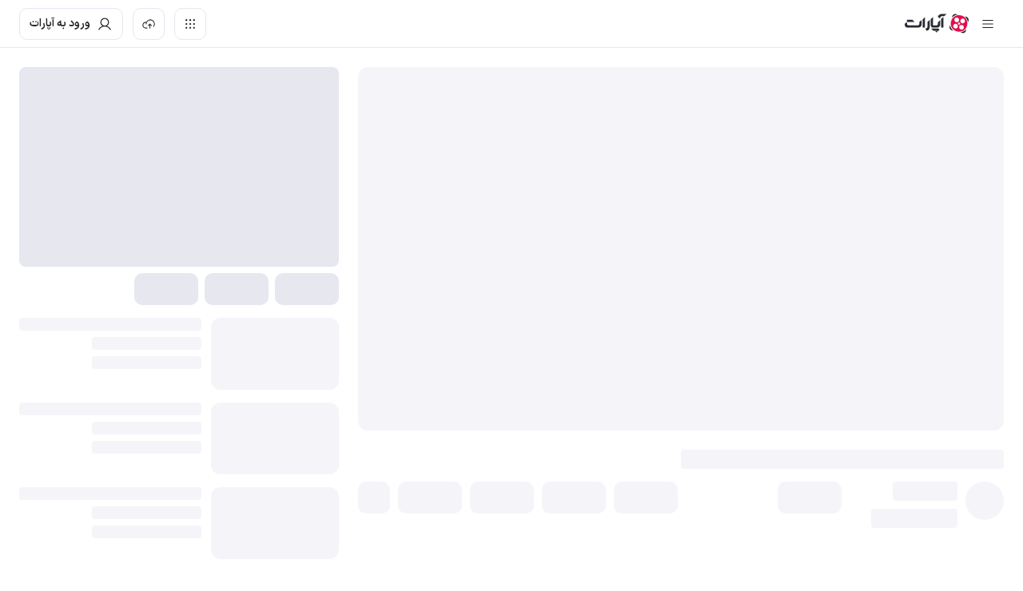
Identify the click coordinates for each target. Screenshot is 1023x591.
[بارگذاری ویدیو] (149, 24)
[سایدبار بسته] (988, 24)
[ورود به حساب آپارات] (71, 24)
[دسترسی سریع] (190, 24)
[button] (810, 498)
